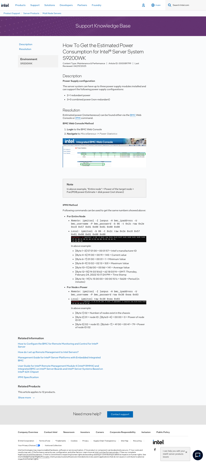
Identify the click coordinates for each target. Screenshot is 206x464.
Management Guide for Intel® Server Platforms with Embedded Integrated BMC (59, 359)
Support (35, 5)
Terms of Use (44, 441)
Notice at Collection (53, 445)
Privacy (85, 441)
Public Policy (163, 432)
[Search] (169, 5)
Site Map (124, 441)
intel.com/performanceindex (107, 452)
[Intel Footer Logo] (158, 442)
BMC (133, 115)
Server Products (31, 13)
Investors (85, 432)
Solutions (49, 5)
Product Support (12, 13)
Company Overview (28, 432)
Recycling (137, 441)
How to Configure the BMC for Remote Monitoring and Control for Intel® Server (58, 345)
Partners (82, 5)
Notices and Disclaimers (32, 454)
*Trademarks (60, 441)
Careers (100, 432)
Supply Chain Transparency (104, 441)
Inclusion (146, 432)
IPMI (78, 118)
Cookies (74, 441)
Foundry (96, 5)
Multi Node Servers (52, 13)
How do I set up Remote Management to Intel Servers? (48, 352)
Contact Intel (50, 432)
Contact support (120, 414)
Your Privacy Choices (29, 445)
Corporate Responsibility (123, 432)
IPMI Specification (28, 377)
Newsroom (68, 432)
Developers (66, 5)
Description (25, 44)
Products (20, 5)
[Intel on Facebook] (155, 449)
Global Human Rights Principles (36, 457)
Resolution (25, 49)
